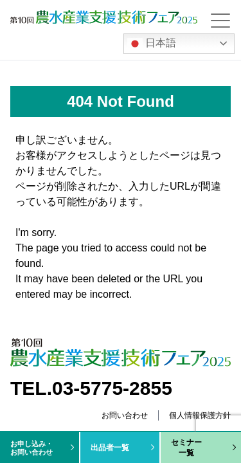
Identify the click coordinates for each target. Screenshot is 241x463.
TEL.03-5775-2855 (91, 388)
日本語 (151, 43)
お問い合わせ (125, 415)
